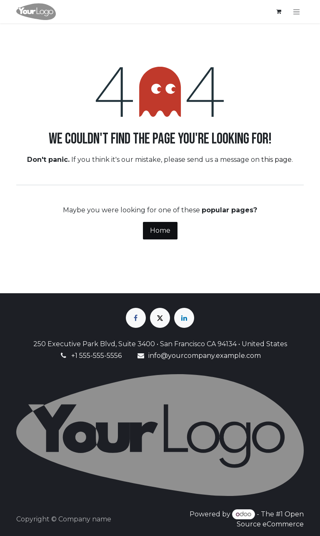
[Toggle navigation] (296, 11)
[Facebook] (136, 318)
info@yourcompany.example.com (204, 356)
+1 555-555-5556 (96, 356)
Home (160, 230)
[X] (160, 318)
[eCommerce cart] (279, 12)
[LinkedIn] (184, 318)
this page (276, 160)
